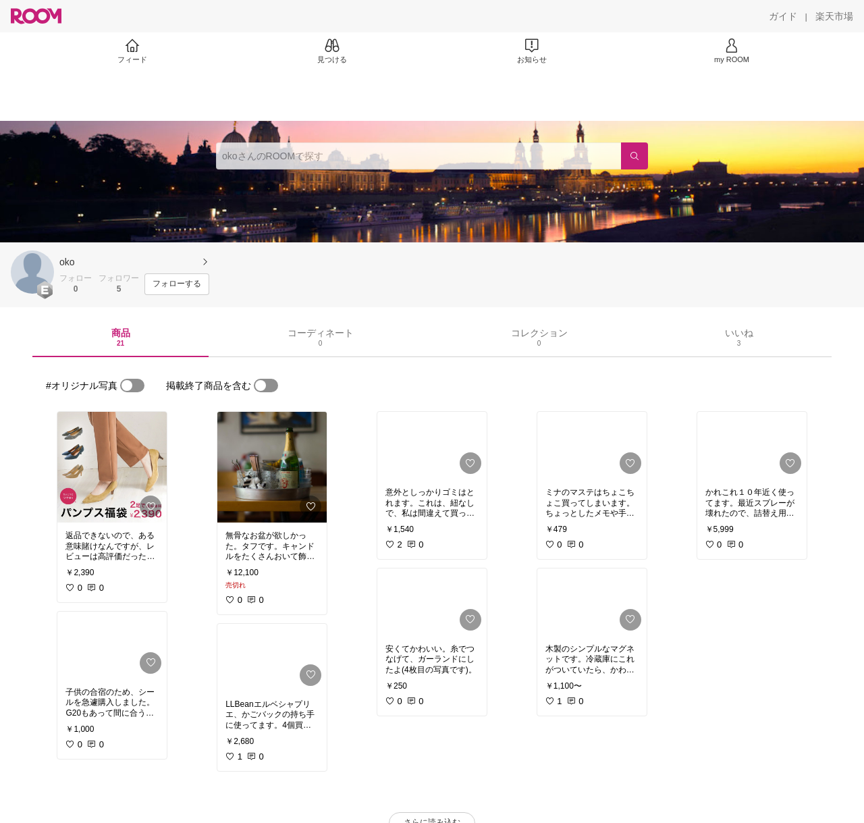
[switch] (132, 385)
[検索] (634, 155)
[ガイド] (783, 16)
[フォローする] (176, 284)
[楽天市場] (834, 16)
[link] (112, 467)
